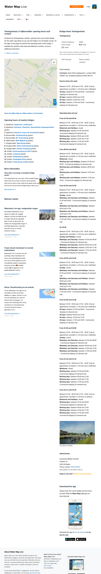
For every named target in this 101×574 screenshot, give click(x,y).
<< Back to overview (11, 53)
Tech (82, 15)
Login (88, 6)
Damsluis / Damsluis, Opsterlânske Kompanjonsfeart (34, 127)
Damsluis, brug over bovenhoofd (26, 132)
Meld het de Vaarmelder (82, 474)
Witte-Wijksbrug (22, 140)
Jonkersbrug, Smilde (20, 162)
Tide (28, 15)
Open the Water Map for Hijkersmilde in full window (23, 113)
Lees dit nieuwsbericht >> (12, 234)
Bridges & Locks (53, 15)
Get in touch (47, 565)
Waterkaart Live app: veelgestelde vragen (21, 208)
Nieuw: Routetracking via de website (19, 287)
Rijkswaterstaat (53, 107)
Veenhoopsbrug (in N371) (22, 151)
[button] (54, 62)
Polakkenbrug (18, 156)
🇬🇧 (27, 19)
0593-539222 (75, 467)
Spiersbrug (21, 143)
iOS (76, 532)
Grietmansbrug (21, 135)
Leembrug (16, 154)
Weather (18, 15)
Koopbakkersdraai (20, 159)
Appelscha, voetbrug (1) (23, 124)
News (8, 15)
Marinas (39, 15)
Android (82, 532)
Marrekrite (70, 15)
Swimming (10, 19)
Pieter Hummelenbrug (25, 146)
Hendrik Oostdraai (23, 148)
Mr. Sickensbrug (22, 138)
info (19, 19)
